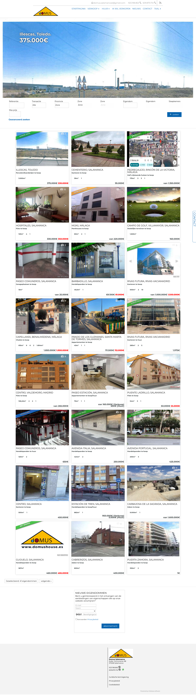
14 (118, 301)
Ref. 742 (65, 221)
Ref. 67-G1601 (62, 277)
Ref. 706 (120, 221)
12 (63, 189)
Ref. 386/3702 (62, 555)
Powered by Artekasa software (150, 691)
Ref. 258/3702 (118, 499)
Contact (147, 8)
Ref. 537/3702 (62, 444)
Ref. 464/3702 (62, 165)
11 (63, 468)
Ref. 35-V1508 (174, 499)
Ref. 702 (64, 388)
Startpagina (79, 8)
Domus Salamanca (117, 659)
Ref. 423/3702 (118, 277)
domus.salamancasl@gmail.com (109, 3)
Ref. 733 (176, 165)
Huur (106, 8)
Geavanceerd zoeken (19, 119)
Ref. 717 (176, 277)
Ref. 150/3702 (63, 499)
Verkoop (93, 8)
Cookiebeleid (114, 685)
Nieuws (136, 8)
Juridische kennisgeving (119, 677)
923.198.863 (115, 667)
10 (118, 356)
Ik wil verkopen (121, 8)
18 (174, 301)
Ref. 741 (121, 444)
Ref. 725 (176, 332)
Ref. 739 (120, 165)
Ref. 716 (65, 332)
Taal (157, 8)
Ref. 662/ (175, 221)
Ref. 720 (120, 332)
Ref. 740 (176, 444)
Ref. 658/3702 (174, 388)
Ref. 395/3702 (118, 555)
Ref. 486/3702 (173, 555)
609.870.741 (115, 670)
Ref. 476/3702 (118, 388)
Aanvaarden (87, 619)
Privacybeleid (92, 619)
